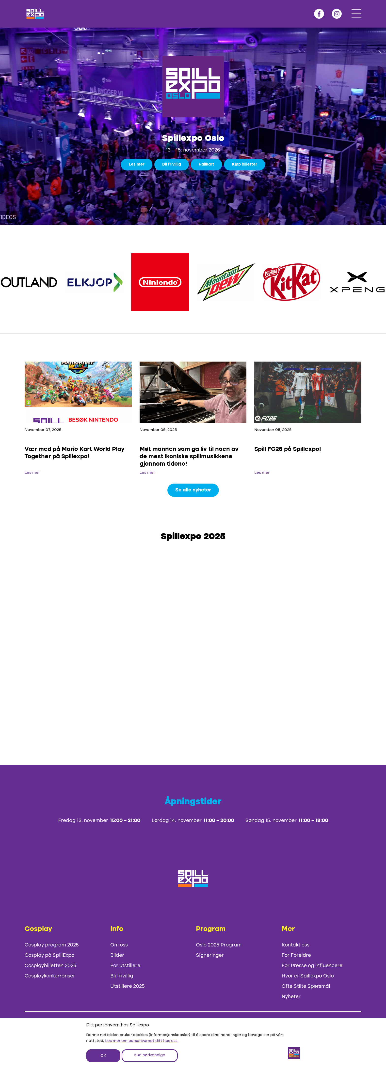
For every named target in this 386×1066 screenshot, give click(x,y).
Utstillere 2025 (127, 986)
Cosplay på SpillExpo (49, 955)
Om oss (119, 945)
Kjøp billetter (244, 165)
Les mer (137, 165)
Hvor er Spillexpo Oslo (308, 976)
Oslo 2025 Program (218, 945)
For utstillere (125, 965)
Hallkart (206, 165)
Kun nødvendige (149, 1055)
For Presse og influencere (312, 965)
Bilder (117, 955)
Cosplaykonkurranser (50, 976)
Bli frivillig (171, 165)
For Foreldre (296, 955)
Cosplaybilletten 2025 (50, 965)
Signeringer (210, 955)
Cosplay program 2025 (52, 945)
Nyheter (291, 996)
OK (103, 1056)
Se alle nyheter (193, 490)
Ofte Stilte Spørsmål (306, 986)
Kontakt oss (295, 945)
